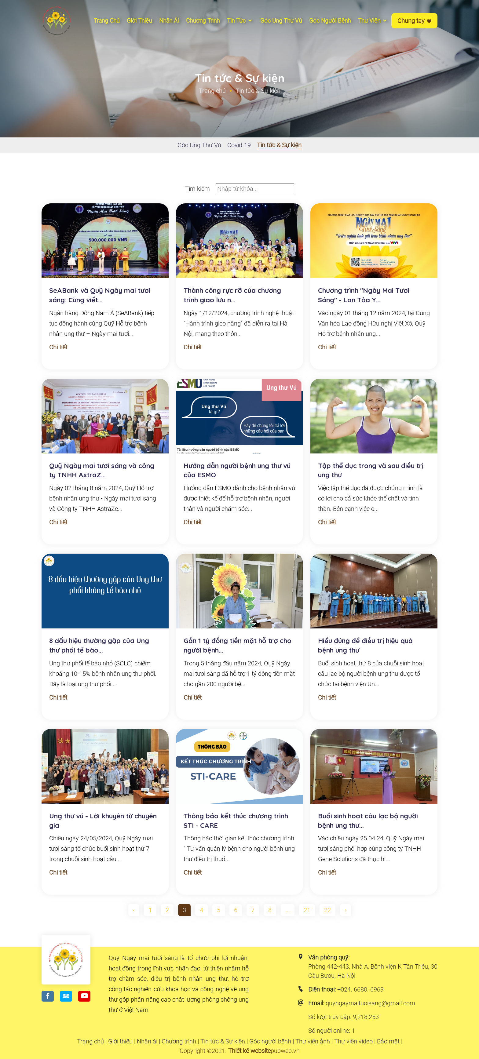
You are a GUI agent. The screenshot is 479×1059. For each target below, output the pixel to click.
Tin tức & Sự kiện (279, 145)
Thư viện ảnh (312, 1041)
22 (327, 910)
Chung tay (414, 20)
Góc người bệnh (330, 20)
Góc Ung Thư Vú (199, 145)
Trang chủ (106, 20)
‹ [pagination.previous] (134, 910)
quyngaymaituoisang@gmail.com (370, 1003)
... (287, 910)
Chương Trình (203, 20)
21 (307, 910)
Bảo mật (388, 1041)
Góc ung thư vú (281, 20)
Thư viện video (353, 1041)
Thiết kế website (249, 1050)
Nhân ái (169, 20)
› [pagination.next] (345, 910)
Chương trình (179, 1041)
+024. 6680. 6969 (360, 989)
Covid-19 (239, 145)
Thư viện (373, 20)
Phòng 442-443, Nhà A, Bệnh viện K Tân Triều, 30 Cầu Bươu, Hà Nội (372, 971)
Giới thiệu (139, 20)
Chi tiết (58, 347)
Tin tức (240, 20)
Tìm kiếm (197, 188)
